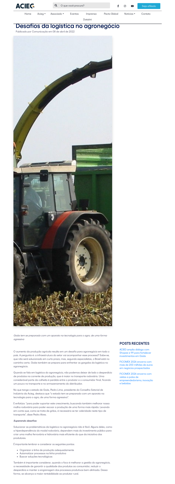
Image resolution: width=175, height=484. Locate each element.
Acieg (40, 13)
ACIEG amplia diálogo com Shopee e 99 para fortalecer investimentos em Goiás (135, 352)
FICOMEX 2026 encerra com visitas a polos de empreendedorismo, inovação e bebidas (136, 378)
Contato (145, 13)
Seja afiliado (149, 5)
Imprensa (91, 13)
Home (29, 13)
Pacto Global (111, 13)
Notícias (128, 13)
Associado (56, 13)
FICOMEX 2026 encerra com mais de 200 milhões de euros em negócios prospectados (136, 365)
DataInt (87, 19)
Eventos (74, 13)
